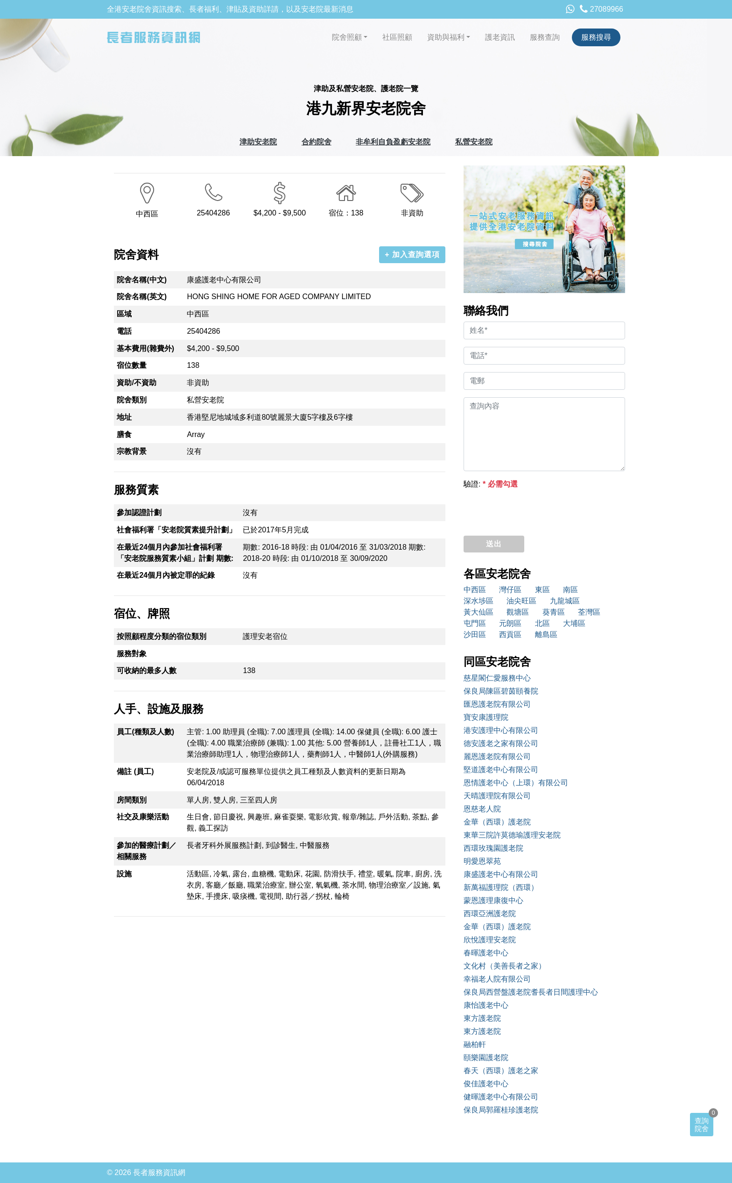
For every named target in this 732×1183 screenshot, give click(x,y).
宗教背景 (132, 451)
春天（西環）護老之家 (501, 1071)
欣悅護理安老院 (490, 940)
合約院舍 (316, 142)
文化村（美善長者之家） (505, 966)
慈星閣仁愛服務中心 (497, 678)
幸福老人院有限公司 (497, 979)
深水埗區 (478, 601)
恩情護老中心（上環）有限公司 (516, 783)
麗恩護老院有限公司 (497, 756)
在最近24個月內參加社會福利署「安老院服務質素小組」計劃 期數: (175, 552)
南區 (570, 590)
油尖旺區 (521, 601)
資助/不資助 (136, 383)
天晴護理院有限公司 (497, 796)
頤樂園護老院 (486, 1057)
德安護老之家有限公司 (501, 743)
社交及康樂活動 (143, 817)
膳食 (124, 434)
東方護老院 (482, 1018)
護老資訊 (500, 37)
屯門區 (475, 623)
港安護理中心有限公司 (501, 730)
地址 (124, 417)
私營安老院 (474, 142)
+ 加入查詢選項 (412, 254)
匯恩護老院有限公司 (497, 704)
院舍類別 (132, 400)
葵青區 (553, 612)
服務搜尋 (596, 37)
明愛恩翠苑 (482, 861)
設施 (124, 874)
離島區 (546, 634)
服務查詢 (545, 37)
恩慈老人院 (482, 809)
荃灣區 (589, 612)
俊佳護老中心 (486, 1084)
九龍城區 (565, 601)
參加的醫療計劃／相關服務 (146, 850)
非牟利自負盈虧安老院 (393, 142)
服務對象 (132, 654)
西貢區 (510, 634)
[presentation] (534, 510)
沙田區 (475, 634)
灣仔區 (510, 590)
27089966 (601, 9)
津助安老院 (258, 142)
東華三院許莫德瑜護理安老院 (512, 835)
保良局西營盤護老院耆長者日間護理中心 (531, 992)
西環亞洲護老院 (490, 914)
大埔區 (574, 623)
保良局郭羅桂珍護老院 (501, 1110)
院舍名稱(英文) (142, 297)
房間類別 (132, 800)
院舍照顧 (347, 37)
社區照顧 (397, 37)
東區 (542, 590)
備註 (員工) (135, 771)
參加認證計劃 (139, 512)
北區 (542, 623)
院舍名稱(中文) (142, 280)
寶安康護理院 (486, 717)
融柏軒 (475, 1044)
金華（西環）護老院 (497, 822)
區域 (124, 314)
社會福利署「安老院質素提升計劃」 (176, 530)
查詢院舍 (702, 1125)
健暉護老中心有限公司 (501, 1097)
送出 (494, 544)
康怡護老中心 (486, 1005)
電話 (124, 331)
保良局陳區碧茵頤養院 (501, 691)
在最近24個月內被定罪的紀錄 (166, 575)
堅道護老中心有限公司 (501, 770)
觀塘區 (518, 612)
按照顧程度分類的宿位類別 (161, 636)
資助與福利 (446, 37)
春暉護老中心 (486, 953)
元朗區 (510, 623)
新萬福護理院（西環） (501, 887)
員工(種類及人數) (145, 732)
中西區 (475, 590)
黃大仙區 (478, 612)
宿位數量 (132, 365)
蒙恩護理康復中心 (493, 900)
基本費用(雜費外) (145, 348)
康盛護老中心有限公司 (501, 874)
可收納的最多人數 (146, 670)
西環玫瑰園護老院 (493, 848)
